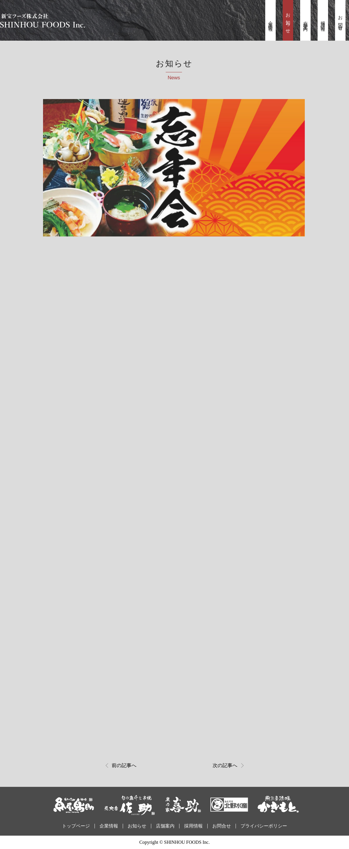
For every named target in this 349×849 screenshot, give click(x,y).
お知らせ (288, 21)
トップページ (76, 825)
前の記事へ (124, 765)
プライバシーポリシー (264, 825)
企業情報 (270, 21)
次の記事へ (225, 765)
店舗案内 (305, 21)
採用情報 (322, 21)
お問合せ (340, 21)
